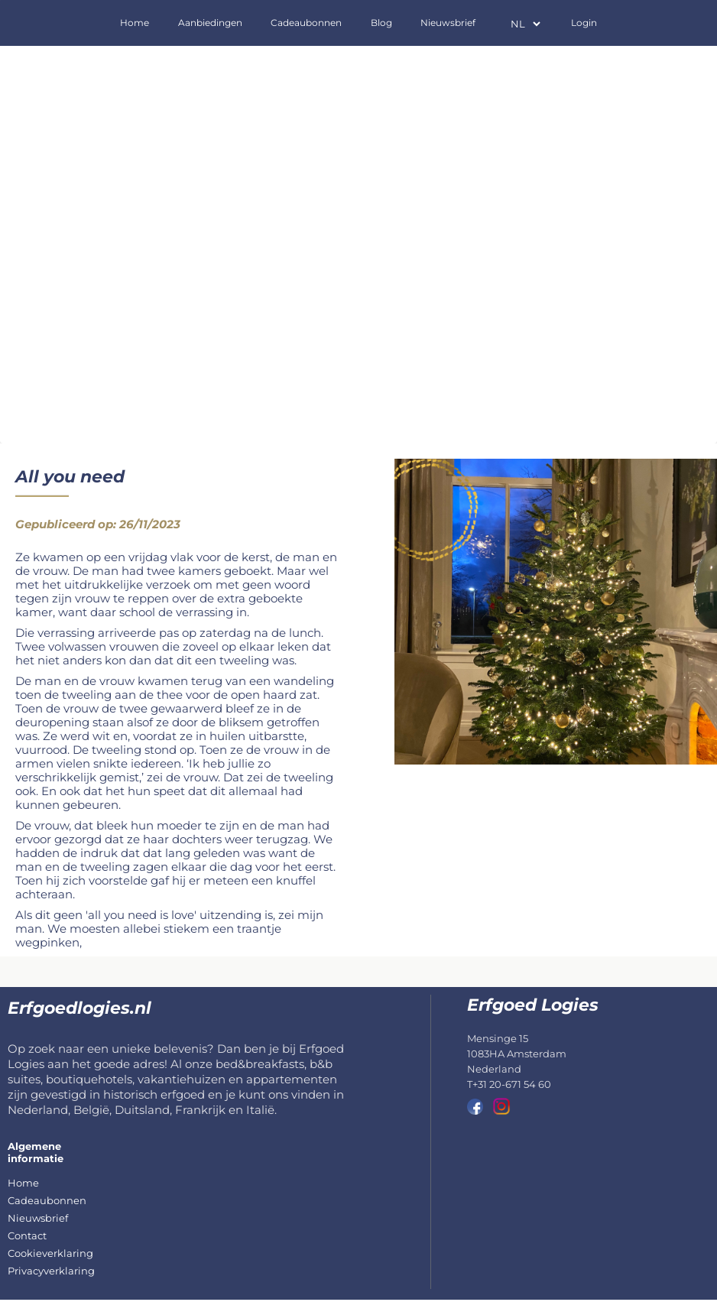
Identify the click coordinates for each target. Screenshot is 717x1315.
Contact (27, 1235)
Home (134, 22)
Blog (381, 22)
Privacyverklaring (51, 1271)
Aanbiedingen (210, 22)
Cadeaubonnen (306, 22)
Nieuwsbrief (447, 22)
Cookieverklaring (50, 1253)
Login (584, 22)
